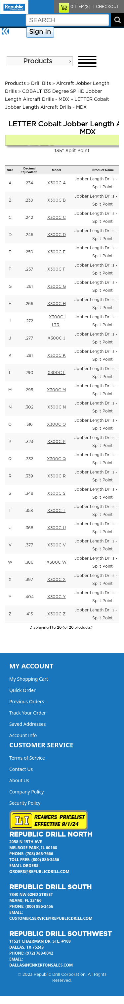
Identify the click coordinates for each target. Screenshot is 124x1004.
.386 (29, 562)
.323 (29, 442)
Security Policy (24, 803)
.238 (29, 200)
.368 (29, 528)
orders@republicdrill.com (39, 871)
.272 (29, 321)
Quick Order (22, 690)
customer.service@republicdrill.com (51, 918)
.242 (29, 218)
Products (37, 61)
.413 (29, 614)
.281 (29, 355)
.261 (29, 286)
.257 (29, 269)
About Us (11, 43)
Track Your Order (27, 713)
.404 (29, 597)
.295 (29, 390)
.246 (29, 235)
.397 (29, 580)
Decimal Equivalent (29, 170)
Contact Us (104, 32)
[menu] (40, 61)
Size (10, 170)
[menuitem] (39, 61)
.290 (28, 373)
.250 (29, 252)
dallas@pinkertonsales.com (41, 965)
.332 (29, 459)
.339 (29, 476)
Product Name (103, 170)
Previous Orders (26, 701)
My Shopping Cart (28, 679)
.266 (29, 304)
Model (56, 170)
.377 (29, 545)
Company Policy (72, 32)
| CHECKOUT (105, 7)
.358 (29, 511)
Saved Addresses (27, 724)
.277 (29, 338)
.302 (29, 407)
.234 (29, 183)
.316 (29, 424)
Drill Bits (41, 83)
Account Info (23, 735)
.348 (29, 493)
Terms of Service (27, 758)
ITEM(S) (80, 7)
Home (18, 32)
